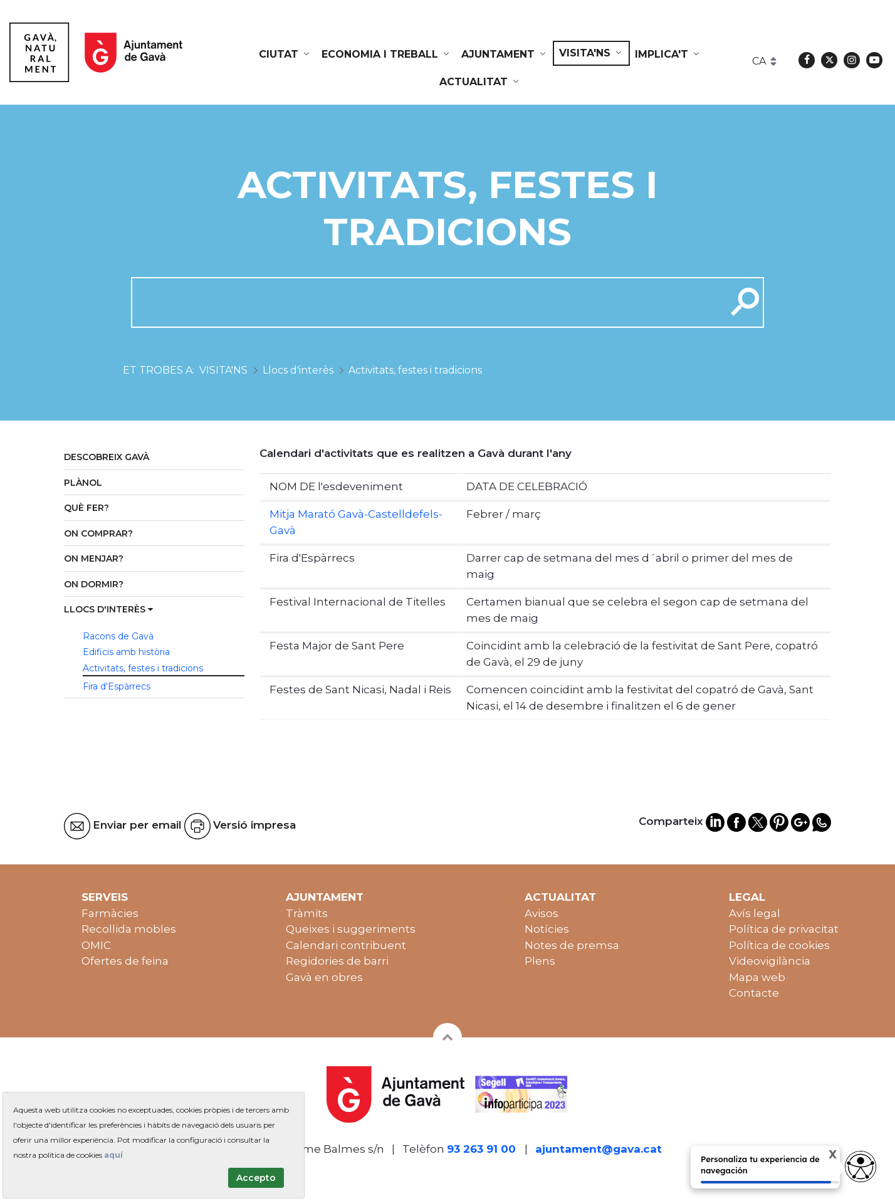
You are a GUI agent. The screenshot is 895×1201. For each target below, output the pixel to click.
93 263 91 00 (481, 1149)
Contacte (754, 993)
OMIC (96, 945)
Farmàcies (110, 913)
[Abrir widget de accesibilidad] (860, 1166)
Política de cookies (779, 945)
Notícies (547, 929)
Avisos (541, 913)
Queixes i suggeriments (351, 929)
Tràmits (307, 913)
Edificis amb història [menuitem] (126, 652)
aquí (113, 1155)
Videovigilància (769, 961)
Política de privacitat (784, 929)
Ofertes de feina (125, 961)
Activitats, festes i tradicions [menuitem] (143, 668)
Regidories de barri (337, 961)
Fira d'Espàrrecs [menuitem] (116, 686)
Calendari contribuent (346, 945)
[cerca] (424, 302)
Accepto (256, 1177)
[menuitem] (285, 54)
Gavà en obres (324, 977)
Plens (540, 961)
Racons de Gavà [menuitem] (118, 636)
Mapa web (757, 977)
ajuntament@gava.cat (598, 1149)
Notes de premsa (572, 945)
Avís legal (754, 913)
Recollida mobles (128, 929)
